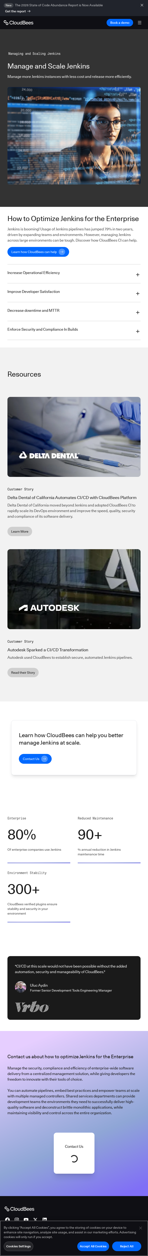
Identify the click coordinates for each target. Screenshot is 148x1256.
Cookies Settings (18, 1249)
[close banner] (142, 8)
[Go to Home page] (18, 22)
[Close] (140, 1230)
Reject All (126, 1249)
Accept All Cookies (93, 1249)
